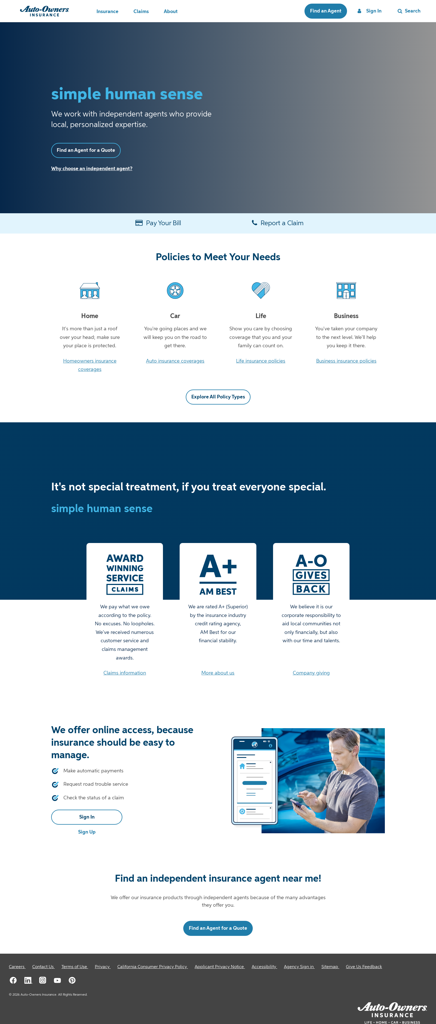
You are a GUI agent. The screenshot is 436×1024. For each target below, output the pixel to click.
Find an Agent (325, 11)
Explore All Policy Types (218, 397)
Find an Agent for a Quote (86, 150)
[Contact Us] (43, 967)
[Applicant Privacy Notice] (220, 967)
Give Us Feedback (364, 967)
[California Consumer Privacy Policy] (152, 967)
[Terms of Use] (74, 967)
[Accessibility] (264, 967)
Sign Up (87, 832)
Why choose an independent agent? (91, 168)
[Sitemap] (330, 967)
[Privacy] (103, 967)
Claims (141, 11)
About (171, 11)
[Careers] (17, 967)
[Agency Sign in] (299, 967)
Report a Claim (278, 223)
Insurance (107, 11)
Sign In (87, 817)
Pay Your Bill (158, 223)
